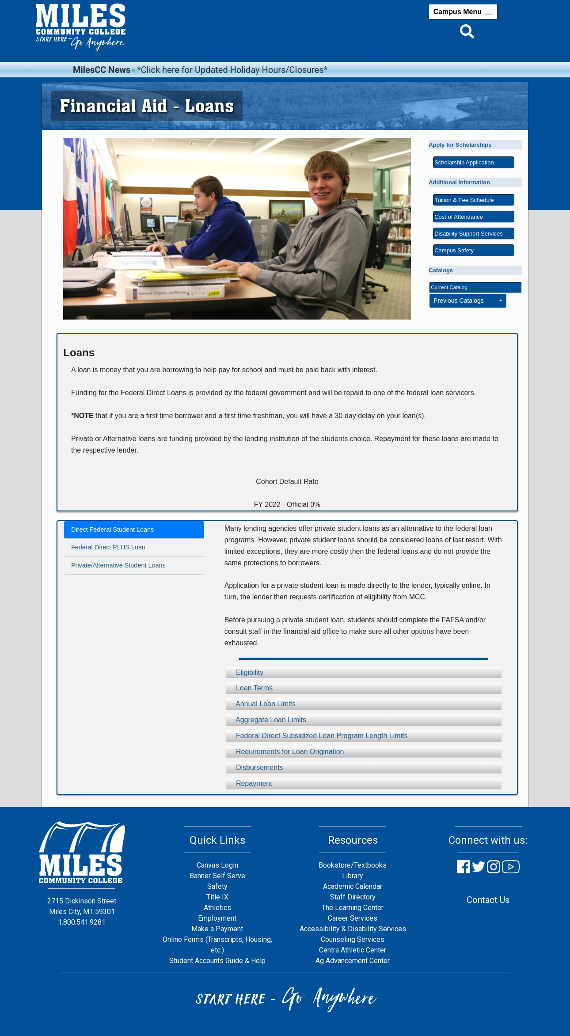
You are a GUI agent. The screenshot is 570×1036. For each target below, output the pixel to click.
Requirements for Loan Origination (285, 751)
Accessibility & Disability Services (353, 929)
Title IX (217, 897)
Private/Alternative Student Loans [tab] (118, 565)
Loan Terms (249, 688)
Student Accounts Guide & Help (217, 960)
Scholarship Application (464, 162)
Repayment (249, 783)
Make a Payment (217, 929)
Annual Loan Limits (261, 704)
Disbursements (254, 767)
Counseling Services (352, 939)
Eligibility (244, 672)
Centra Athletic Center (352, 950)
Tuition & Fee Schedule (464, 200)
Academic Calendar (352, 886)
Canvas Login (217, 865)
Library (352, 876)
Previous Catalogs (465, 300)
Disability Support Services (468, 233)
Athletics (217, 907)
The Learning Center (353, 907)
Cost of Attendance (458, 216)
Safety (217, 886)
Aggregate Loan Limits (266, 720)
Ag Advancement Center (352, 960)
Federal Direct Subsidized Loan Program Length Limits (317, 735)
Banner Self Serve (217, 876)
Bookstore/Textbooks (353, 865)
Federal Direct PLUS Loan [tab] (108, 547)
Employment (217, 918)
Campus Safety (454, 250)
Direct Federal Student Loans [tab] (112, 529)
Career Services (352, 918)
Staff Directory (353, 897)
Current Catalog (449, 287)
